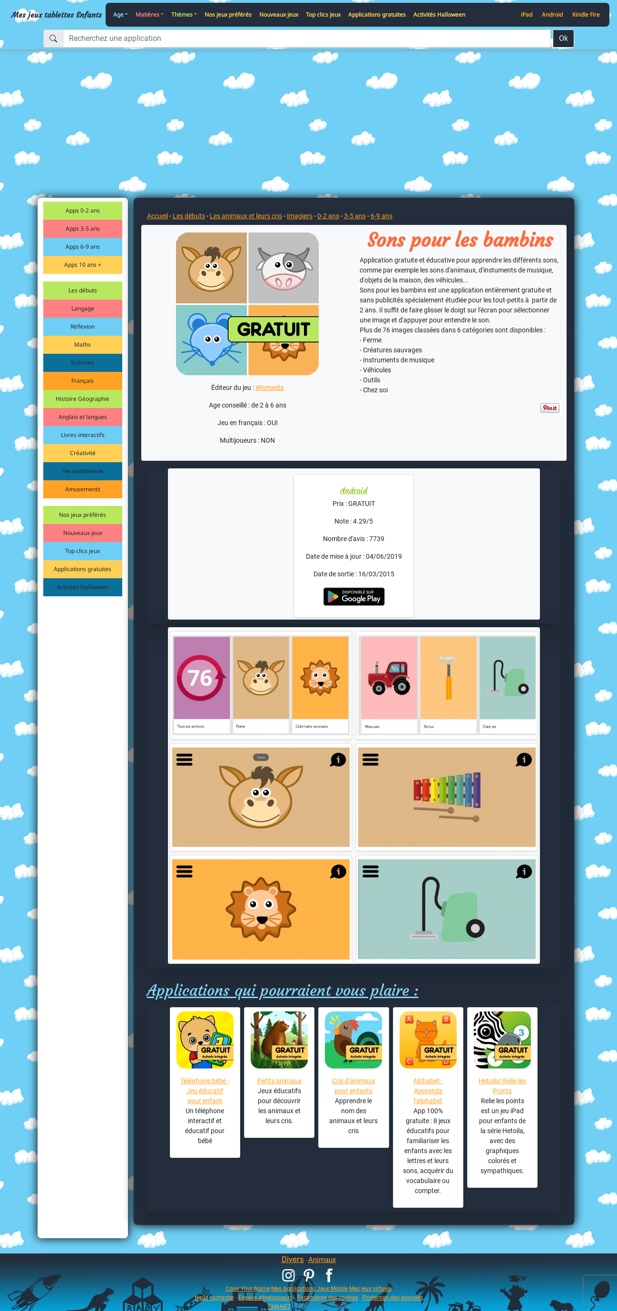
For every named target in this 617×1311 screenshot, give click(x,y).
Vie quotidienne (82, 471)
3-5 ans (355, 216)
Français (82, 381)
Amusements (82, 489)
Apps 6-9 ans (83, 247)
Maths (82, 344)
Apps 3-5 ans (83, 228)
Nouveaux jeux (278, 14)
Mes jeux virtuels (370, 1288)
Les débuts (83, 290)
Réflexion (82, 326)
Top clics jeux (323, 14)
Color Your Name (247, 1288)
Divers (293, 1259)
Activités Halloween (439, 14)
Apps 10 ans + (82, 265)
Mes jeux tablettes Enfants (56, 14)
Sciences (82, 363)
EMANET (279, 1306)
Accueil (157, 216)
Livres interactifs (83, 435)
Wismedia (269, 387)
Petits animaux (279, 1081)
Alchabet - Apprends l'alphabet (428, 1091)
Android (552, 14)
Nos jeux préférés (228, 14)
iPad (526, 14)
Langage (82, 308)
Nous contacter (214, 1297)
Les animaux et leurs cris (246, 216)
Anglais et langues (83, 417)
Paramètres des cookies (327, 1297)
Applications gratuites (377, 14)
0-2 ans (328, 216)
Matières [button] (147, 14)
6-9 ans (381, 216)
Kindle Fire (586, 14)
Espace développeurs (265, 1297)
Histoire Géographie (82, 399)
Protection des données (392, 1297)
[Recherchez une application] (307, 38)
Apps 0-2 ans (83, 210)
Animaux (322, 1259)
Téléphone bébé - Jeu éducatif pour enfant (204, 1091)
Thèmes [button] (182, 14)
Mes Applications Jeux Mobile (309, 1288)
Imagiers (300, 216)
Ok (563, 38)
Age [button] (118, 14)
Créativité (83, 453)
